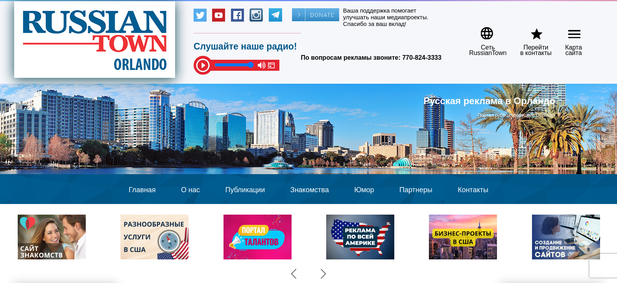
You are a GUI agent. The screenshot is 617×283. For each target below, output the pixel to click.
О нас (190, 190)
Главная (142, 190)
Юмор (364, 190)
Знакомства (309, 190)
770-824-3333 (422, 57)
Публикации (245, 190)
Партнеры (415, 190)
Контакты (473, 190)
